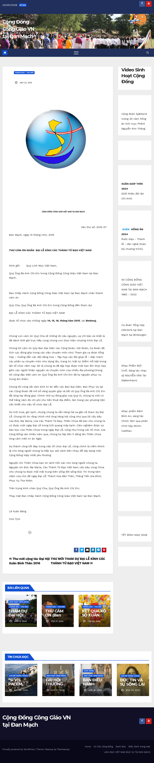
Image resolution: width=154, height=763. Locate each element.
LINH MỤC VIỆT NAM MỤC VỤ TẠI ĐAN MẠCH (127, 752)
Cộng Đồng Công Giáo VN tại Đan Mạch (18, 29)
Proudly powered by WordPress (18, 749)
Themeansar (63, 749)
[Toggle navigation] (76, 52)
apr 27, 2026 (58, 690)
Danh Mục (120, 746)
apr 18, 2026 (95, 690)
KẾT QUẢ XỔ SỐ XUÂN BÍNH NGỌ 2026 (94, 617)
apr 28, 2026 (21, 690)
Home (88, 746)
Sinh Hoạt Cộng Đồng (56, 676)
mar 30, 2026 (133, 690)
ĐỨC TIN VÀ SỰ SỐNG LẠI (132, 682)
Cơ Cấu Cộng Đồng (103, 746)
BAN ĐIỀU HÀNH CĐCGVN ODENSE (92, 686)
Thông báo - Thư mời (24, 73)
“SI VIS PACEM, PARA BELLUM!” (17, 686)
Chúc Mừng (89, 671)
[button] (147, 52)
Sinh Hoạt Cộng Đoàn (19, 602)
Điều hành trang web (139, 746)
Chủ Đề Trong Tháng (18, 676)
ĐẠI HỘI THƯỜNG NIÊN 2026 (55, 684)
